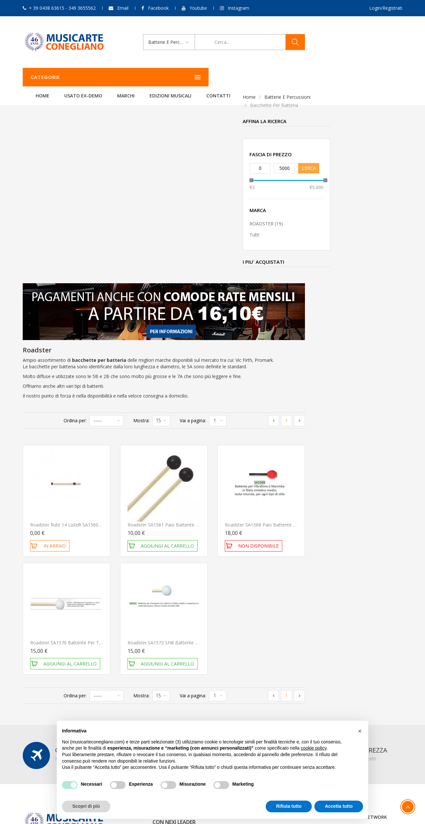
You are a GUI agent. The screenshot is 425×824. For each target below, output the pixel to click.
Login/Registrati (385, 8)
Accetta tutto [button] (339, 806)
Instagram (238, 8)
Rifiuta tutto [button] (289, 806)
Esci (286, 680)
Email (122, 8)
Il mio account (297, 653)
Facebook (158, 8)
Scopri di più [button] (86, 806)
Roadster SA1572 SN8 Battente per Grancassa (274, 455)
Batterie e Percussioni (67, 97)
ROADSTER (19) (46, 224)
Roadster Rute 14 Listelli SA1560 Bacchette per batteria (186, 338)
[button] (360, 731)
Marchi (207, 77)
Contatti (299, 77)
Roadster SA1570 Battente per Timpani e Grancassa (182, 455)
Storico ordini (296, 662)
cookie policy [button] (313, 748)
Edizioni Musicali (252, 77)
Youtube (198, 8)
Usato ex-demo (164, 77)
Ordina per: (172, 233)
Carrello (290, 671)
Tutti (34, 235)
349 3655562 (67, 680)
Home (123, 77)
